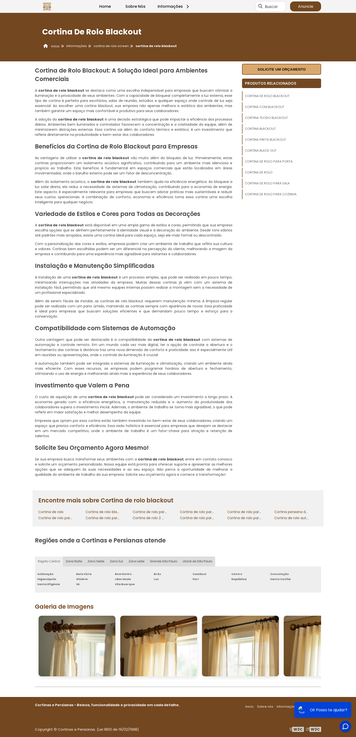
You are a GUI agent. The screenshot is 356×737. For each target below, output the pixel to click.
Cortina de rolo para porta (269, 161)
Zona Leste (137, 561)
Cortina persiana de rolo (294, 511)
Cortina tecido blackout (266, 117)
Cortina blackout (260, 128)
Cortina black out (260, 150)
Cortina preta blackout (265, 139)
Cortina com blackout (264, 107)
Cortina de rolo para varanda (110, 518)
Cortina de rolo (259, 172)
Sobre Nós (135, 6)
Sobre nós (265, 706)
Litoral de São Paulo (198, 561)
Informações (174, 6)
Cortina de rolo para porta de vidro (256, 518)
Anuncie (305, 6)
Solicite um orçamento (282, 69)
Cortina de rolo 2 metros (153, 518)
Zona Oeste (96, 561)
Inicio (249, 706)
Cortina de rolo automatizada (299, 518)
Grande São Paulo (164, 561)
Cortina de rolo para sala (267, 183)
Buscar (271, 6)
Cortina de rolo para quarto (156, 511)
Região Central (49, 561)
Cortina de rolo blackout (267, 96)
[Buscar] (260, 6)
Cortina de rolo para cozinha (271, 194)
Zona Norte (74, 561)
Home (105, 6)
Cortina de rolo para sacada (62, 518)
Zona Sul (116, 561)
